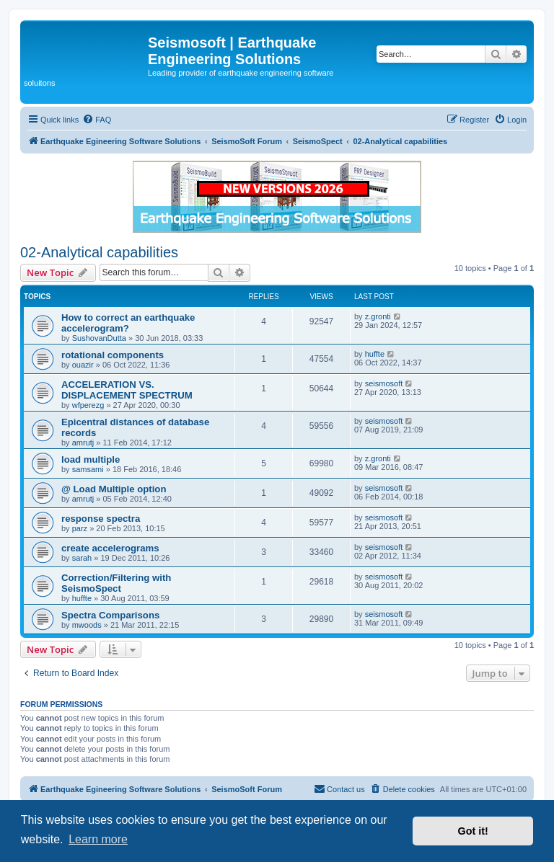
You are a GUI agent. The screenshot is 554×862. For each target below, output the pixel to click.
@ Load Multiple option (113, 489)
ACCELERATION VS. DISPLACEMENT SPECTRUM (127, 390)
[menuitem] (96, 119)
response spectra (100, 518)
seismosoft (384, 383)
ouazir (83, 364)
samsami (88, 469)
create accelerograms (110, 548)
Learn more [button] (98, 839)
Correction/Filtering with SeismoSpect (116, 583)
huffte (374, 354)
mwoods (87, 625)
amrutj (83, 442)
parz (79, 528)
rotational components (112, 355)
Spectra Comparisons (110, 615)
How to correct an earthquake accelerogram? (128, 323)
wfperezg (88, 405)
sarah (82, 558)
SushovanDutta (99, 338)
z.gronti (378, 316)
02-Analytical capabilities (99, 252)
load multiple (90, 459)
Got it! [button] (473, 831)
